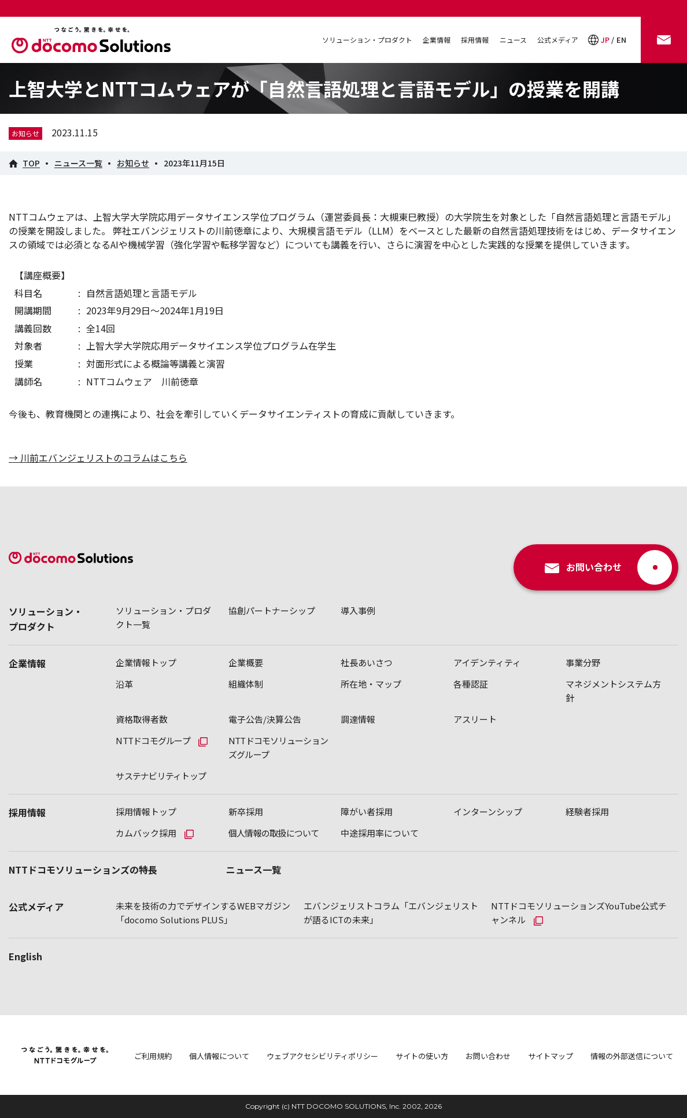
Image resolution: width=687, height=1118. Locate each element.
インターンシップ (487, 811)
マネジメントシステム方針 (613, 691)
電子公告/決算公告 (264, 719)
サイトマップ (550, 1055)
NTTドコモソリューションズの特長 (83, 869)
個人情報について (219, 1055)
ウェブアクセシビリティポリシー (322, 1055)
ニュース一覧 (253, 869)
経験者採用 (587, 811)
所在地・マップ (371, 684)
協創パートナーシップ (271, 610)
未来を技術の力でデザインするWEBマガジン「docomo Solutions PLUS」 (203, 913)
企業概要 (245, 662)
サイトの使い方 (422, 1055)
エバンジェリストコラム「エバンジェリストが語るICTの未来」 (391, 913)
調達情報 (358, 719)
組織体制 (245, 684)
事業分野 (583, 662)
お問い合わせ (488, 1055)
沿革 (124, 684)
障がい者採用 (367, 811)
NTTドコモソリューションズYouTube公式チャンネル (579, 913)
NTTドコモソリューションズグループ (278, 747)
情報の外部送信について (631, 1055)
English (25, 956)
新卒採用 (245, 811)
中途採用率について (380, 833)
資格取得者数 (142, 719)
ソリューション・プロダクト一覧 (163, 617)
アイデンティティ (487, 662)
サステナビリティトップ (161, 776)
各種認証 (470, 684)
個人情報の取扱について (273, 833)
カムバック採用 (146, 833)
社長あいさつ (367, 662)
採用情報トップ (146, 811)
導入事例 (358, 610)
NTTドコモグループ (153, 740)
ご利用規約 (153, 1055)
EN (621, 39)
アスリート (475, 719)
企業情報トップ (146, 662)
